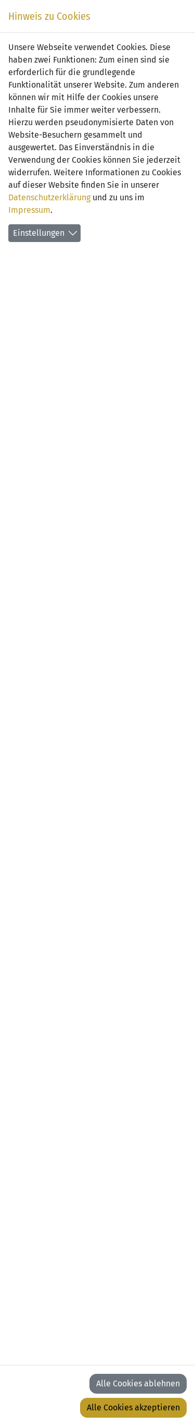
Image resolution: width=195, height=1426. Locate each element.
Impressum (29, 210)
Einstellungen (38, 233)
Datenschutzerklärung (49, 197)
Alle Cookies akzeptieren (133, 1407)
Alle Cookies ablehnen (138, 1383)
